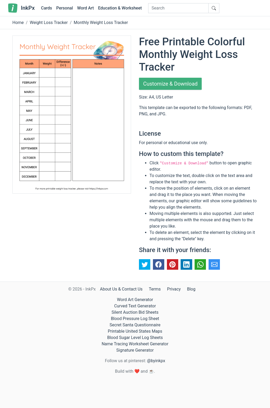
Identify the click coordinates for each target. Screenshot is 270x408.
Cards (46, 8)
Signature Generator (135, 350)
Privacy (174, 289)
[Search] (178, 8)
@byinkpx (156, 360)
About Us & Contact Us (121, 289)
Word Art (85, 8)
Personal (64, 8)
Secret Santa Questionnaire (134, 324)
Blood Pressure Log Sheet (135, 318)
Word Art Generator (135, 299)
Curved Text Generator (135, 305)
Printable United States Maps (135, 331)
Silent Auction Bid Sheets (135, 312)
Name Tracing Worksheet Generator (135, 343)
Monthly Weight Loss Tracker (101, 22)
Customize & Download (170, 84)
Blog (191, 289)
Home (18, 22)
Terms (155, 289)
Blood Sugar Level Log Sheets (135, 337)
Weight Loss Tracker (49, 22)
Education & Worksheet (120, 8)
